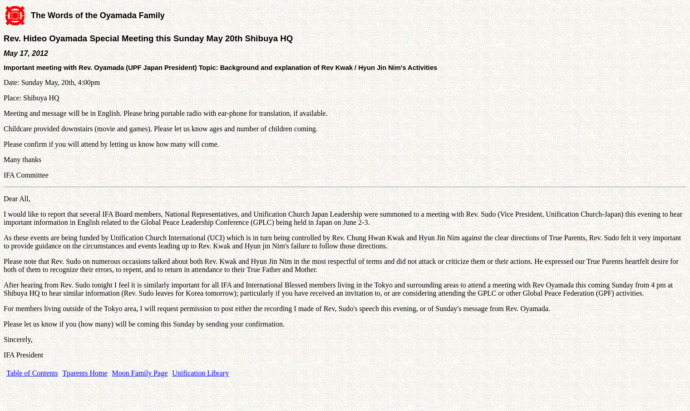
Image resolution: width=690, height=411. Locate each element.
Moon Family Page (140, 373)
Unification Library (200, 373)
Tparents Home (85, 373)
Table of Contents (32, 373)
